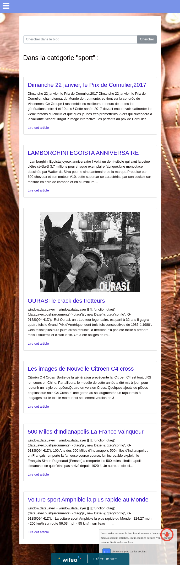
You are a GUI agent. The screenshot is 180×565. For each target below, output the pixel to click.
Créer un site (105, 558)
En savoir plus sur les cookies (129, 551)
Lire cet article (38, 128)
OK (106, 551)
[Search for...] (80, 39)
